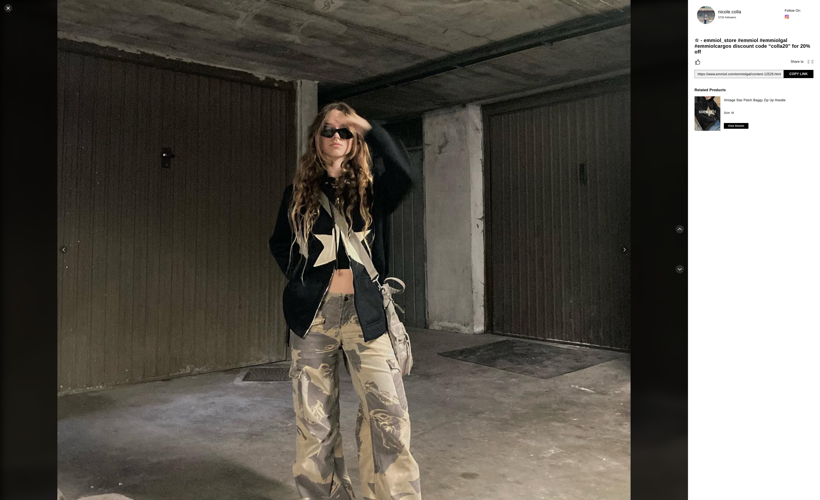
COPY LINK (798, 74)
